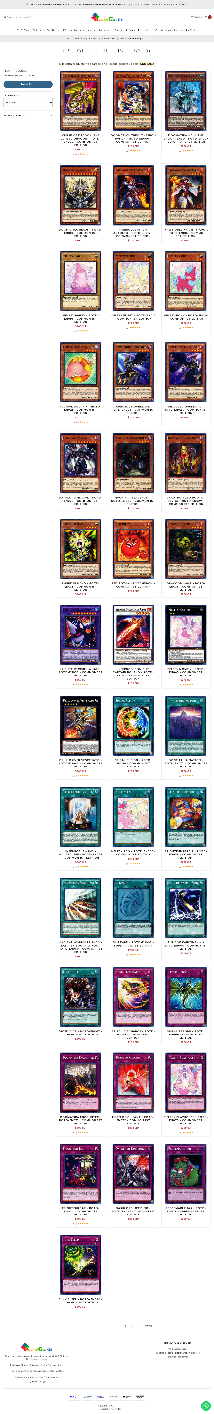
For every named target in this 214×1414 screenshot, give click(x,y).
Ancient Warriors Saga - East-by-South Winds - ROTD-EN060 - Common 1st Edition (81, 947)
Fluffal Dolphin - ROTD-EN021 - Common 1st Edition (80, 409)
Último (148, 1326)
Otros (119, 30)
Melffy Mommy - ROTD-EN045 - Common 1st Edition (186, 672)
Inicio (68, 39)
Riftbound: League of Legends (79, 30)
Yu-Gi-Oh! (23, 30)
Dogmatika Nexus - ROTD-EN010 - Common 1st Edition (81, 233)
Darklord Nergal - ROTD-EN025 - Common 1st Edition (81, 501)
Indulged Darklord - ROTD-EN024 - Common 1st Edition (186, 409)
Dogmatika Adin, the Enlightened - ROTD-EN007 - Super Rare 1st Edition (186, 138)
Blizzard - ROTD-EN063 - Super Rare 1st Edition (133, 944)
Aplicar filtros (28, 84)
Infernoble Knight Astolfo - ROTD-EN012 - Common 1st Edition (133, 233)
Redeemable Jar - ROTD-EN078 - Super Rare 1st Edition (186, 1211)
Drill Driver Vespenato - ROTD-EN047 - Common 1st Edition (81, 763)
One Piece (53, 30)
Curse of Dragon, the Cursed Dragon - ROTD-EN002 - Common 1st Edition (80, 140)
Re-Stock (130, 30)
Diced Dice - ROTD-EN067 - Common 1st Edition (80, 1033)
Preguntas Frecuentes (177, 1357)
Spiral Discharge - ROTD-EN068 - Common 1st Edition (133, 1034)
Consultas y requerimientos (169, 30)
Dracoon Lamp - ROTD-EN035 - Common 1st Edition (186, 586)
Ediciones (93, 39)
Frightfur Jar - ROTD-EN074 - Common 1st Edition (80, 1211)
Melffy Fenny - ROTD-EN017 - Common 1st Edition (133, 317)
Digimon (38, 30)
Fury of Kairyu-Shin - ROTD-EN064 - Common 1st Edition (186, 945)
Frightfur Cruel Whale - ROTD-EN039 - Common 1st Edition (81, 672)
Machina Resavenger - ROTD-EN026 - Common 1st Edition (133, 501)
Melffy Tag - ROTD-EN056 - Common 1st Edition (133, 853)
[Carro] (208, 17)
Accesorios (105, 30)
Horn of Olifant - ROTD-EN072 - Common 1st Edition (133, 1120)
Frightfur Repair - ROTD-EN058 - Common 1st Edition (186, 854)
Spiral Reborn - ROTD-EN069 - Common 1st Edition (186, 1034)
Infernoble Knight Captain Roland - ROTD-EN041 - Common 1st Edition (133, 673)
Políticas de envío (177, 1349)
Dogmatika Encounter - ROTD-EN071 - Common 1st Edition (80, 1120)
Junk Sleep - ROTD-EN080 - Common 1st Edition (81, 1301)
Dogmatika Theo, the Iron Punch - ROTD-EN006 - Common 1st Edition (133, 138)
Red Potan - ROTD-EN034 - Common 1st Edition (133, 585)
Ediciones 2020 (108, 39)
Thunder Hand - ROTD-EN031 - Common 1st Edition (81, 586)
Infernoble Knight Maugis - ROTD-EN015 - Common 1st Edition (186, 233)
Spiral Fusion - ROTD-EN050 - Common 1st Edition (133, 763)
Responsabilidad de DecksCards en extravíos (177, 1353)
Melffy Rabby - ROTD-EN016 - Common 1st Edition (81, 318)
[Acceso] (196, 17)
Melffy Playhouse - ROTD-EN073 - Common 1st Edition (186, 1120)
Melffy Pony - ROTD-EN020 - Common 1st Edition (186, 317)
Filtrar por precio (28, 115)
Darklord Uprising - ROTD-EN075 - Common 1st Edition (133, 1211)
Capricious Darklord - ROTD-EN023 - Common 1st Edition (133, 409)
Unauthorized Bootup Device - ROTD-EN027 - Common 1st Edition (185, 501)
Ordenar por (11, 95)
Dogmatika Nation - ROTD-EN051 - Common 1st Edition (186, 763)
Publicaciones (145, 30)
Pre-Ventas (191, 30)
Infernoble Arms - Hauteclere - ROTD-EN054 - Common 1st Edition (80, 854)
